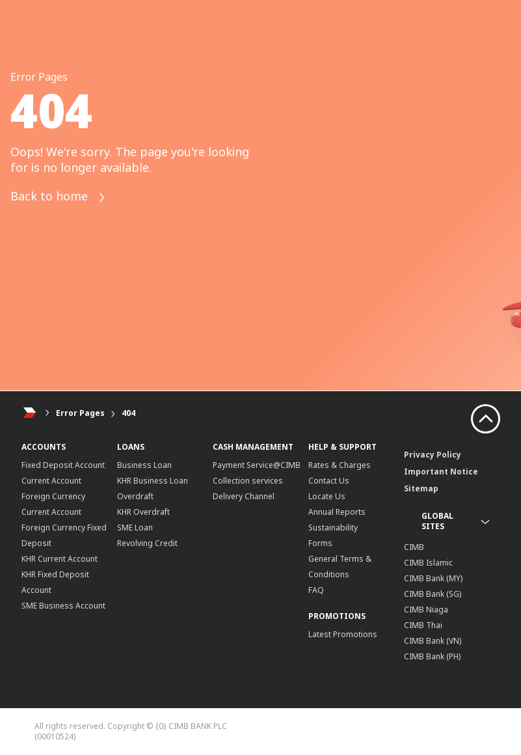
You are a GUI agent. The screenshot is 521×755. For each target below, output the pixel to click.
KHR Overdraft (143, 511)
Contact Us (328, 480)
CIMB (414, 547)
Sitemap (421, 488)
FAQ (316, 590)
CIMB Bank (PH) (432, 656)
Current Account (51, 480)
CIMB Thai (423, 625)
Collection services (248, 480)
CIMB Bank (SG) (432, 593)
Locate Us (326, 496)
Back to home (58, 197)
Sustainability (333, 527)
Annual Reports (337, 511)
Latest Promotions (342, 634)
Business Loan (144, 465)
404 (128, 413)
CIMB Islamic (428, 562)
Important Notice (441, 471)
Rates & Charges (339, 465)
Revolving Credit (147, 543)
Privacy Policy (432, 454)
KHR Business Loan (152, 480)
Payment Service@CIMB (257, 465)
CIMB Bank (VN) (432, 640)
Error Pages (80, 413)
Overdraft (135, 496)
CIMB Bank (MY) (433, 578)
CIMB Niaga (426, 609)
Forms (320, 543)
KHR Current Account (59, 558)
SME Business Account (63, 605)
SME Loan (135, 527)
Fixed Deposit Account (63, 465)
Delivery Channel (243, 496)
